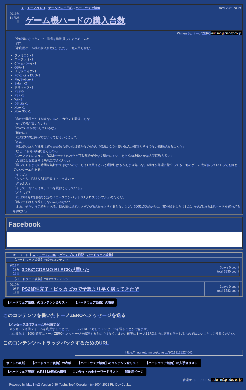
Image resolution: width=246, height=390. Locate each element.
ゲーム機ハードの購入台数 (75, 20)
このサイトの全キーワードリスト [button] (95, 371)
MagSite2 (33, 384)
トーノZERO (36, 8)
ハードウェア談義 (88, 8)
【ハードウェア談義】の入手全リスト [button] (171, 363)
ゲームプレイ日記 (60, 8)
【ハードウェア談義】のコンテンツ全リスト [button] (37, 302)
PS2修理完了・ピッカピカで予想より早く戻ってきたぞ (80, 289)
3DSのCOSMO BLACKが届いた (55, 269)
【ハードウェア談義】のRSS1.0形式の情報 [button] (36, 371)
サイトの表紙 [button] (15, 363)
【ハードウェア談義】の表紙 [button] (94, 302)
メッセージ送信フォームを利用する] (35, 324)
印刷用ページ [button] (134, 371)
